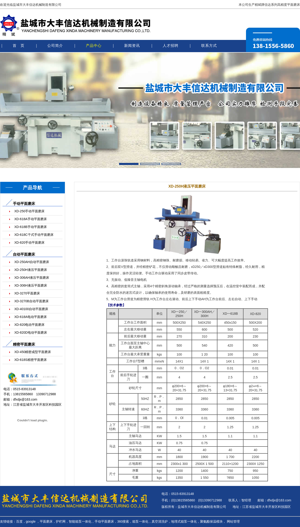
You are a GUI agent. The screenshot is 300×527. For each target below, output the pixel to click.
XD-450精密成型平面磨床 (32, 352)
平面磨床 (46, 521)
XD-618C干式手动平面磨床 (34, 235)
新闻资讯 (132, 46)
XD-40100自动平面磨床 (31, 309)
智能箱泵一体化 (80, 521)
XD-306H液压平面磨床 (30, 285)
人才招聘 (170, 46)
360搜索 (123, 521)
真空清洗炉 (160, 521)
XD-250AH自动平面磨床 (31, 262)
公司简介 (55, 46)
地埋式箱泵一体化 (184, 521)
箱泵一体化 (140, 521)
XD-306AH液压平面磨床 (31, 277)
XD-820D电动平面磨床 (30, 332)
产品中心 (94, 46)
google (31, 521)
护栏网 (61, 521)
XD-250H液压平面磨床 (30, 270)
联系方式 (209, 46)
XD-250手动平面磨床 (29, 211)
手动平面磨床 (104, 521)
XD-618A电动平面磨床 (30, 317)
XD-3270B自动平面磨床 (31, 301)
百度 (19, 521)
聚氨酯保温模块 (211, 521)
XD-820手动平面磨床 (29, 242)
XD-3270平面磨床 (27, 293)
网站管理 (233, 521)
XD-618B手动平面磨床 (30, 227)
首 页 (18, 46)
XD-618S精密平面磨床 (30, 360)
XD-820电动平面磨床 (29, 324)
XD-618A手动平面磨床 (30, 219)
